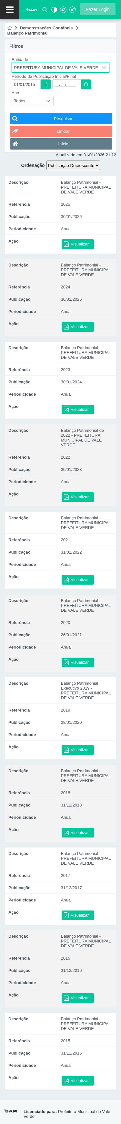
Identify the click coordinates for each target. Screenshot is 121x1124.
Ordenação (33, 165)
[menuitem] (9, 28)
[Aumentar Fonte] (63, 11)
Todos (19, 101)
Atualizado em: (70, 154)
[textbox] (26, 84)
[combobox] (60, 68)
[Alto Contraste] (53, 11)
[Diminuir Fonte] (72, 11)
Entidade (20, 59)
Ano (15, 92)
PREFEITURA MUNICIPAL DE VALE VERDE (56, 67)
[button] (98, 9)
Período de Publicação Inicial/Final (44, 76)
